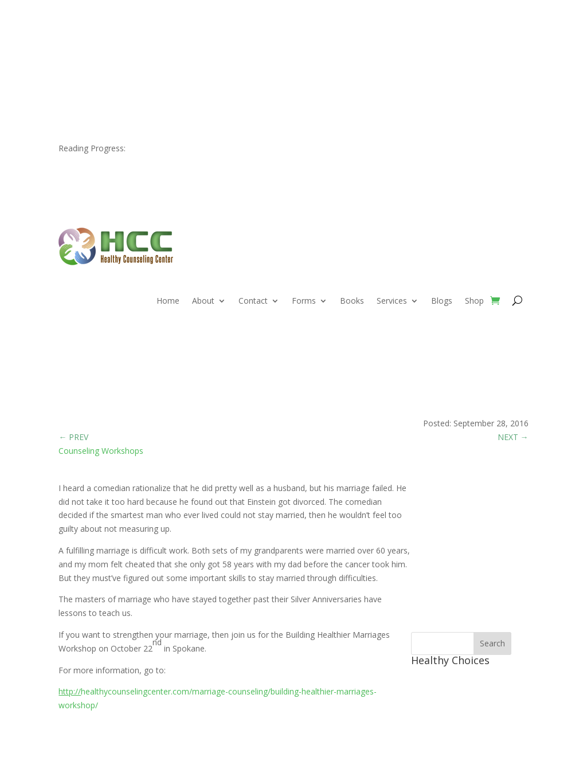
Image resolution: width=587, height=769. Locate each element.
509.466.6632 (116, 40)
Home (167, 301)
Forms (304, 301)
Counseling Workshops (100, 450)
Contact (253, 301)
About (203, 301)
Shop (474, 301)
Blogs (441, 301)
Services (392, 301)
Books (352, 301)
